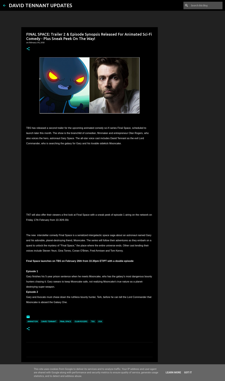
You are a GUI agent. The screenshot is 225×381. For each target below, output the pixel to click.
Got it (188, 372)
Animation (33, 321)
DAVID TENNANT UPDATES (40, 5)
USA (100, 321)
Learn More (173, 372)
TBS (93, 321)
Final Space (65, 321)
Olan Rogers (81, 321)
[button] (28, 49)
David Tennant (48, 321)
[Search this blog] (206, 5)
